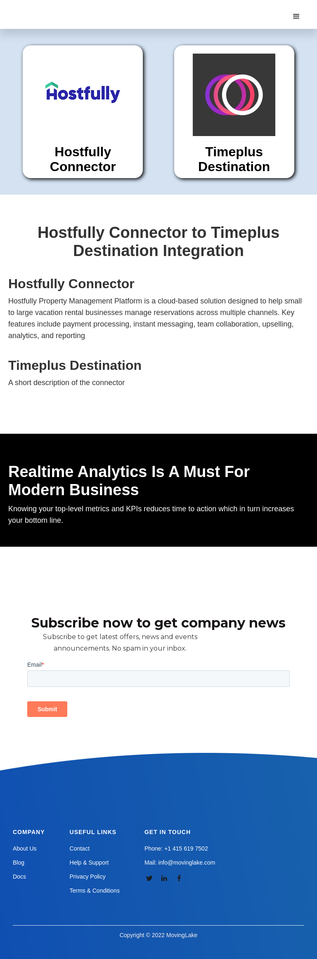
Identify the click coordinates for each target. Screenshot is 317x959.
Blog (18, 862)
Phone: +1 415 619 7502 (176, 848)
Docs (19, 876)
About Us (25, 848)
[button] (296, 16)
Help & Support (89, 862)
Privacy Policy (88, 876)
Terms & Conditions (95, 890)
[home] (55, 8)
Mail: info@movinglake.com (179, 862)
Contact (80, 848)
